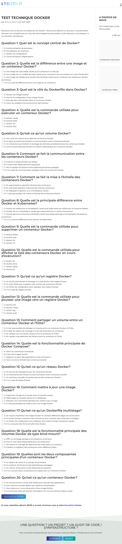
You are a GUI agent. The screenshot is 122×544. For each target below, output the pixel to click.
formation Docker (72, 505)
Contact (54, 538)
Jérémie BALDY (11, 22)
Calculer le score (14, 496)
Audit (69, 538)
